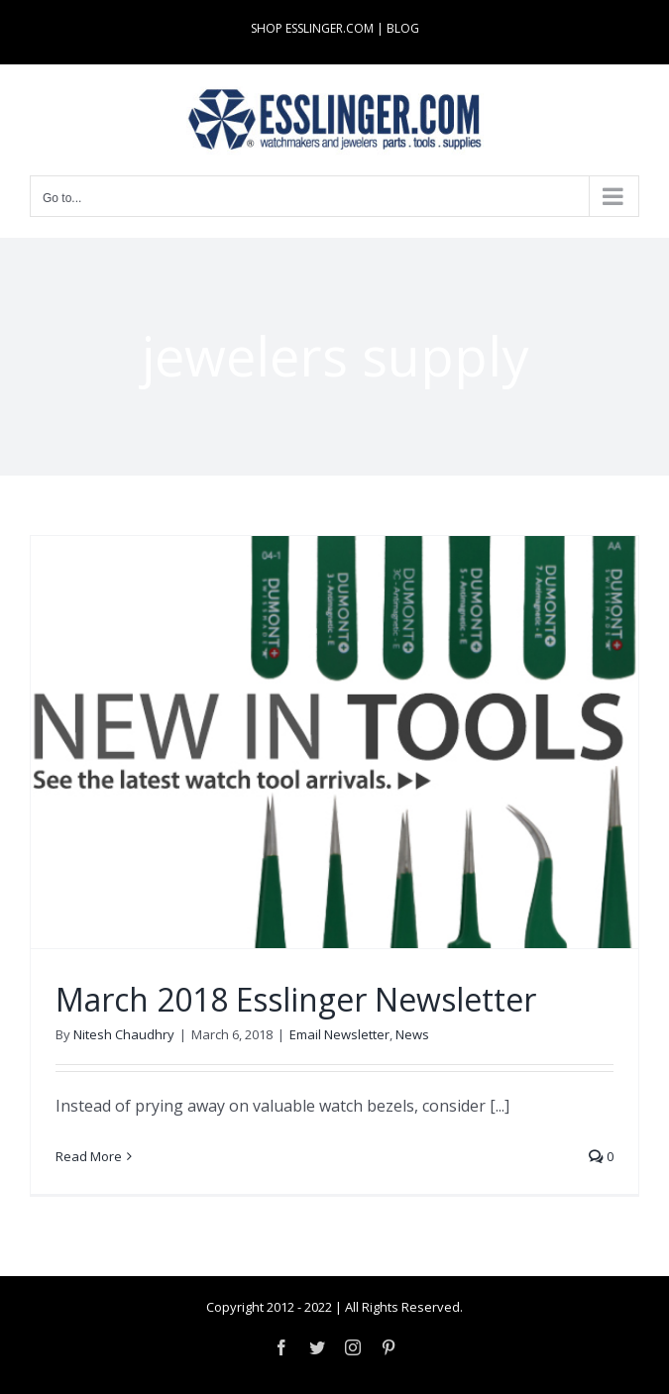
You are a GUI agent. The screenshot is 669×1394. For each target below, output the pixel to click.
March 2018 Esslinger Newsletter (296, 999)
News (412, 1034)
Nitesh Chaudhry (123, 1034)
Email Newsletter (339, 1034)
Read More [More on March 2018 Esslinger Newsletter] (89, 1156)
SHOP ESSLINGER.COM (312, 28)
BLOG (403, 28)
